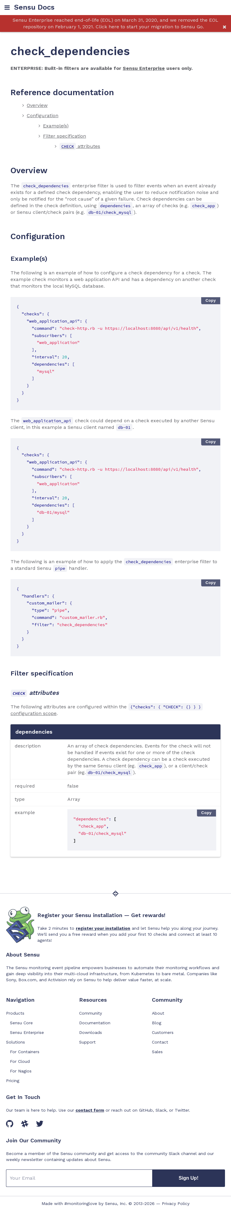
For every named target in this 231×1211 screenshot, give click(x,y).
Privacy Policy (175, 1203)
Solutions (15, 1042)
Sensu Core (21, 1022)
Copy (210, 300)
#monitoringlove (80, 1203)
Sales (157, 1051)
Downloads (90, 1032)
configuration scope (34, 713)
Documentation (94, 1022)
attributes (80, 146)
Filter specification (64, 136)
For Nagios (21, 1071)
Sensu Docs (34, 7)
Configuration (42, 115)
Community (90, 1013)
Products (15, 1013)
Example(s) (56, 126)
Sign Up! (189, 1178)
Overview (37, 105)
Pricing (12, 1080)
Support (87, 1042)
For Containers (24, 1051)
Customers (163, 1032)
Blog (156, 1022)
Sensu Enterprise (144, 68)
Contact (160, 1042)
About (158, 1013)
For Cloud (20, 1061)
